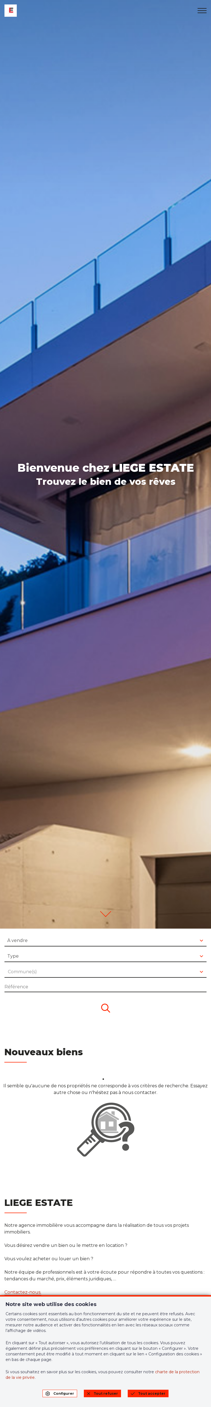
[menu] (202, 11)
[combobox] (105, 940)
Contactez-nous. (21, 1292)
